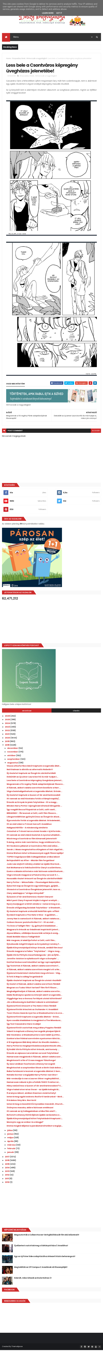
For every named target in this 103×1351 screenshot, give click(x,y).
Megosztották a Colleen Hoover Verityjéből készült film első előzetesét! (46, 1235)
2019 (7, 742)
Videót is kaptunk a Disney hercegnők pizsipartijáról (33, 1032)
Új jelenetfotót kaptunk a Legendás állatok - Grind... (33, 1017)
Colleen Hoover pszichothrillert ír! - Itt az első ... (31, 923)
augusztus (13, 763)
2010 (7, 1183)
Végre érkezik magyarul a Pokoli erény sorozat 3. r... (33, 876)
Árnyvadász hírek (18, 59)
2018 (7, 746)
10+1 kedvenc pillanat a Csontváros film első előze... (33, 846)
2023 (7, 727)
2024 (7, 724)
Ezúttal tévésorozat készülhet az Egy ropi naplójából (33, 963)
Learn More (48, 13)
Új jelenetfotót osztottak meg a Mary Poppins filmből (34, 1028)
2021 (7, 735)
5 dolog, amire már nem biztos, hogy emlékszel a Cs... (34, 843)
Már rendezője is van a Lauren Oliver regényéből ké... (33, 1079)
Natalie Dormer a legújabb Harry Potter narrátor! (32, 1075)
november (13, 752)
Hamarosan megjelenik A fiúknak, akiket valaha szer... (34, 1057)
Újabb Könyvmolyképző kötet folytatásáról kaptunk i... (35, 1119)
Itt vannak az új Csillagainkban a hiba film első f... (32, 1112)
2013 (7, 1172)
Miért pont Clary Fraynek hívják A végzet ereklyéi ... (33, 901)
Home (8, 59)
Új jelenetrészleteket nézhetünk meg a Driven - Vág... (34, 974)
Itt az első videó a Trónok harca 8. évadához (29, 825)
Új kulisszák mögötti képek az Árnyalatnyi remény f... (34, 945)
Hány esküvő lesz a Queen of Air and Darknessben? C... (34, 1086)
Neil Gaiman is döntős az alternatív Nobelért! (30, 770)
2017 (7, 1157)
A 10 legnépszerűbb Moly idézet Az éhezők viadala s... (33, 1043)
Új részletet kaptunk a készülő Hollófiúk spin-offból (33, 912)
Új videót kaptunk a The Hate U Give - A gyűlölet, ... (32, 915)
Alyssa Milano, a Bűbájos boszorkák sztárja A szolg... (33, 934)
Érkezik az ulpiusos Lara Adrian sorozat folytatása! (33, 1054)
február (11, 1149)
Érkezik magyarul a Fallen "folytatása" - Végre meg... (34, 952)
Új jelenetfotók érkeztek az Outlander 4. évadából (32, 1010)
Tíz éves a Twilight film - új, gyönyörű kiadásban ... (32, 926)
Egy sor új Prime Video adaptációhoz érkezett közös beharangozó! (44, 1257)
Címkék (76, 712)
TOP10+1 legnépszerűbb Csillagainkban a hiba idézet (33, 857)
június (10, 1135)
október (11, 756)
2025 (7, 720)
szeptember (13, 760)
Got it (59, 13)
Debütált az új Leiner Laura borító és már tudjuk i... (32, 777)
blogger (96, 431)
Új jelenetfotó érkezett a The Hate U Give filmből (31, 1006)
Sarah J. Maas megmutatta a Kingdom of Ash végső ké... (35, 850)
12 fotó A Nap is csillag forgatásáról (25, 977)
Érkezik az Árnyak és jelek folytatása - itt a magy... (32, 803)
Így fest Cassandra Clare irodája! (24, 1025)
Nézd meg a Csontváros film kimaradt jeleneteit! (32, 839)
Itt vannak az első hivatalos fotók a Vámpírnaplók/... (33, 799)
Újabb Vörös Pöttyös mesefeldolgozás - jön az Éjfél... (33, 956)
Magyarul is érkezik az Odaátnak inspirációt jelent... (33, 930)
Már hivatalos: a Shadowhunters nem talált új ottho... (34, 1035)
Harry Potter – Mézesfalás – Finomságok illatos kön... (34, 883)
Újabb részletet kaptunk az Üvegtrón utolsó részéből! (34, 981)
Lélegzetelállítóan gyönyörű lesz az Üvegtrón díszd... (34, 817)
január (10, 1153)
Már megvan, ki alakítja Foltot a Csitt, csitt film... (31, 941)
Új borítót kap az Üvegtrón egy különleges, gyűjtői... (33, 886)
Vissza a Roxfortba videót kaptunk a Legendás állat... (34, 766)
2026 (7, 717)
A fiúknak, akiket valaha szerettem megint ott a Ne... (34, 970)
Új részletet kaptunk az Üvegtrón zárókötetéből (31, 774)
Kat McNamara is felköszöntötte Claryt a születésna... (34, 868)
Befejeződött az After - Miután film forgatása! (30, 861)
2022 (7, 731)
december (13, 749)
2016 (7, 1161)
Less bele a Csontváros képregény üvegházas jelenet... (35, 781)
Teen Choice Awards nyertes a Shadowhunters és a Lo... (35, 1014)
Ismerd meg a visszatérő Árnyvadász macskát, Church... (35, 1105)
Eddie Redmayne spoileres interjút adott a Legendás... (34, 996)
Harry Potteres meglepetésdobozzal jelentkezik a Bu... (34, 1046)
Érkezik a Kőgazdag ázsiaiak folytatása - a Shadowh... (34, 908)
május (10, 1138)
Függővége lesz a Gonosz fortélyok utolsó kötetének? (34, 999)
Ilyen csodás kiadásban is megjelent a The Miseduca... (34, 1021)
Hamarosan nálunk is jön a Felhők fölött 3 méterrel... (33, 1083)
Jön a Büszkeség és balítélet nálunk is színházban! (32, 1003)
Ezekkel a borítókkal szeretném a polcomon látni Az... (34, 1039)
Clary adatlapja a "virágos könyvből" (25, 894)
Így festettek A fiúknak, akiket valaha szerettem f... (33, 966)
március (11, 1145)
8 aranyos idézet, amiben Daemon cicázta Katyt (31, 1094)
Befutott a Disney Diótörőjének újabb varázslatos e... (34, 1115)
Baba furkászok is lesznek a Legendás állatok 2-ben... (34, 1072)
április (10, 1142)
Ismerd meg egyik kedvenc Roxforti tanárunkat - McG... (35, 1097)
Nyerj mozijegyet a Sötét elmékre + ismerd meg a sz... (34, 905)
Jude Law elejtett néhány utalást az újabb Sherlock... (34, 865)
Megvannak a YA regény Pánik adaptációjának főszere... (35, 785)
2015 (7, 1164)
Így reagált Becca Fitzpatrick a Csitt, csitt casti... (31, 810)
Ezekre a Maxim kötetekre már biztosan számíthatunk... (35, 872)
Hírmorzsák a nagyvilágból (37, 59)
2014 (7, 1168)
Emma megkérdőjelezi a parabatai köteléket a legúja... (35, 1126)
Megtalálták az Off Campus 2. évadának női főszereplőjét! (40, 1268)
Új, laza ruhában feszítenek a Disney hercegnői (31, 1064)
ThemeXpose (17, 1347)
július (10, 1131)
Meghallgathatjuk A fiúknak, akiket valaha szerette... (34, 992)
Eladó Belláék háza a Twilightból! (23, 937)
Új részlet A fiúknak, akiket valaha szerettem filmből (33, 985)
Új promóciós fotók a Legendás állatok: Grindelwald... (34, 821)
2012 (7, 1175)
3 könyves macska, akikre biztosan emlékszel (30, 1108)
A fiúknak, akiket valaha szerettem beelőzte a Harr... (34, 788)
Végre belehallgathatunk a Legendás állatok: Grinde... (34, 792)
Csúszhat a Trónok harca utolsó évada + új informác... (34, 832)
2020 (7, 738)
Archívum (27, 712)
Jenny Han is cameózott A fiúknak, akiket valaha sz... (34, 919)
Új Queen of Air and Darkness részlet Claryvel (30, 897)
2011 (7, 1179)
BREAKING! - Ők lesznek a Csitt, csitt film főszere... (32, 814)
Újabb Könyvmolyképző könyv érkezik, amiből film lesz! (35, 948)
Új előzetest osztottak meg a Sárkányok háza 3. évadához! (41, 1246)
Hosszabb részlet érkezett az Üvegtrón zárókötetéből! (34, 879)
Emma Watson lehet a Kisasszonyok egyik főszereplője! (35, 854)
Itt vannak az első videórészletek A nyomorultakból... (34, 836)
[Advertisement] (51, 622)
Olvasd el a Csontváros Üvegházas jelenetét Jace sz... (34, 890)
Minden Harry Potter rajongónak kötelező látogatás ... (34, 806)
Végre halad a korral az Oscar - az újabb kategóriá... (33, 1090)
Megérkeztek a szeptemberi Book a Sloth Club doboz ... (35, 1068)
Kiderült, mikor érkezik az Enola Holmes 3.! (33, 1278)
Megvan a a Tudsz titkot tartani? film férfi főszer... (32, 988)
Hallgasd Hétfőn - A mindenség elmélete (27, 828)
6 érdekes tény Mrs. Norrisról (21, 1101)
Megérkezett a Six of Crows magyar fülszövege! (31, 1061)
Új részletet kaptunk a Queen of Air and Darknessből (33, 795)
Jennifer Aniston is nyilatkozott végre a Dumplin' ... (33, 959)
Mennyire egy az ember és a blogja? (25, 1123)
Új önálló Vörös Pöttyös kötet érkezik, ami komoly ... (33, 1050)
